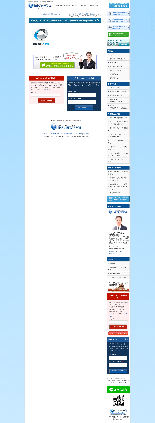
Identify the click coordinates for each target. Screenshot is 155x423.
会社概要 (112, 263)
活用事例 (83, 5)
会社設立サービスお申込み (118, 91)
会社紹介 (98, 5)
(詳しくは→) (72, 87)
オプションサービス (116, 66)
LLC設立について (115, 193)
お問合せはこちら (115, 88)
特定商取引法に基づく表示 (73, 134)
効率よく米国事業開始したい (119, 118)
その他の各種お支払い (116, 95)
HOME (59, 5)
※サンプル (46, 89)
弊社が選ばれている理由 (117, 59)
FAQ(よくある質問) (115, 70)
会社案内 (46, 134)
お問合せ (67, 5)
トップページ (114, 55)
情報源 (92, 5)
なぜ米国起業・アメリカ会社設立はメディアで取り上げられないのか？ (118, 186)
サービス (74, 5)
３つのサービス (114, 62)
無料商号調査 (114, 74)
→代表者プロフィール (115, 251)
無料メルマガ (114, 78)
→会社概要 (112, 253)
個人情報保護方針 (56, 134)
